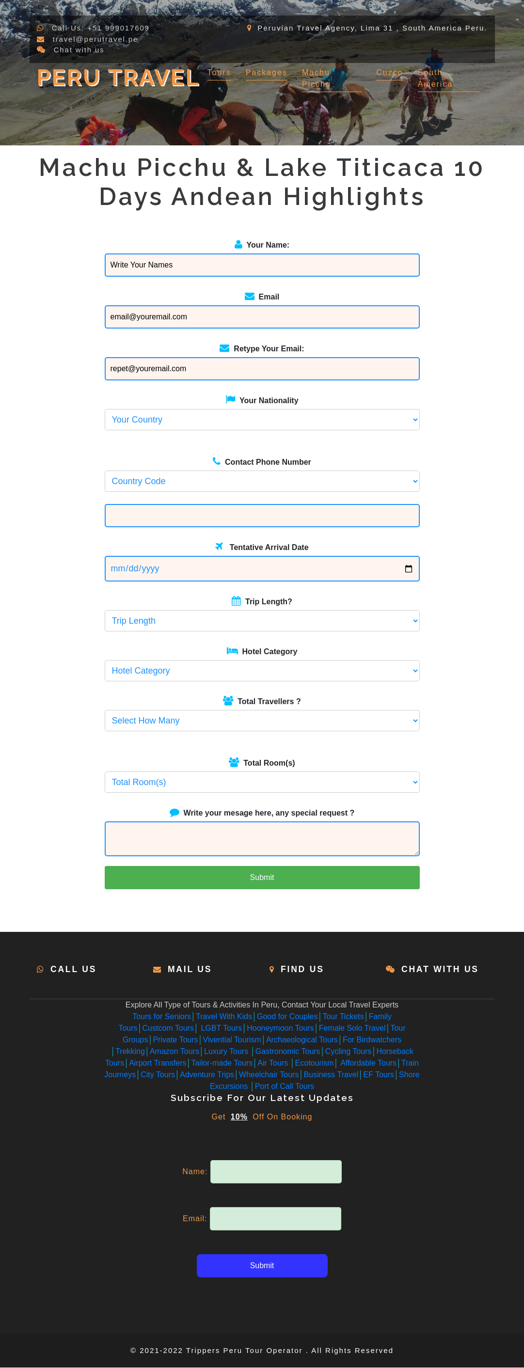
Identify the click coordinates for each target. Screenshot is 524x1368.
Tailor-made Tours (222, 1063)
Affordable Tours (368, 1063)
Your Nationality (261, 400)
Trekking (130, 1052)
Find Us (303, 969)
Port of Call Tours (284, 1087)
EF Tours (378, 1075)
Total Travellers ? (262, 701)
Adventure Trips (207, 1075)
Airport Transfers (157, 1063)
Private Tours (175, 1040)
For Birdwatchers (372, 1040)
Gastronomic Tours (287, 1052)
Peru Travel (122, 77)
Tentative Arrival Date (261, 546)
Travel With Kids (224, 1017)
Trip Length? (262, 601)
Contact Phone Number (262, 461)
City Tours (158, 1075)
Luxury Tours (227, 1052)
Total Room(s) (262, 762)
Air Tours (273, 1063)
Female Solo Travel (352, 1028)
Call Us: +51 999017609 (101, 28)
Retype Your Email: (262, 348)
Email (262, 296)
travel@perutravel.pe (96, 39)
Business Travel (330, 1075)
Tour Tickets (343, 1017)
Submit (262, 877)
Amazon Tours (174, 1052)
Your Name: (262, 244)
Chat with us (80, 50)
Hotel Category (262, 651)
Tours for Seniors (161, 1017)
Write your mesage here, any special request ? (262, 812)
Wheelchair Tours (269, 1075)
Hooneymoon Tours (280, 1028)
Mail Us (191, 969)
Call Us (74, 969)
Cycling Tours (348, 1052)
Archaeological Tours (302, 1040)
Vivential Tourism (232, 1040)
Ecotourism (314, 1063)
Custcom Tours (168, 1028)
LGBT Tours (220, 1028)
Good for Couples (287, 1017)
